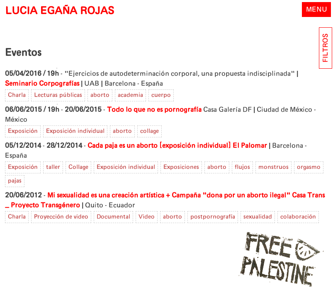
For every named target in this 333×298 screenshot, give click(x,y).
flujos (242, 167)
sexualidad (257, 217)
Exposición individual (75, 131)
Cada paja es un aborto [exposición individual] (159, 145)
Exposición (23, 131)
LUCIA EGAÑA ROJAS (59, 11)
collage (149, 131)
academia (130, 95)
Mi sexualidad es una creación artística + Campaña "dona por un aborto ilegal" (168, 195)
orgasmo (309, 167)
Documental (113, 217)
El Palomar (250, 145)
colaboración (298, 217)
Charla (17, 95)
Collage (78, 167)
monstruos (273, 167)
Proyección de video (61, 217)
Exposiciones (181, 167)
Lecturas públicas (58, 95)
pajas (15, 181)
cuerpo (161, 95)
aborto (99, 95)
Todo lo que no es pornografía (154, 109)
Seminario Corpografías (42, 83)
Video (147, 217)
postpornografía (212, 217)
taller (53, 167)
